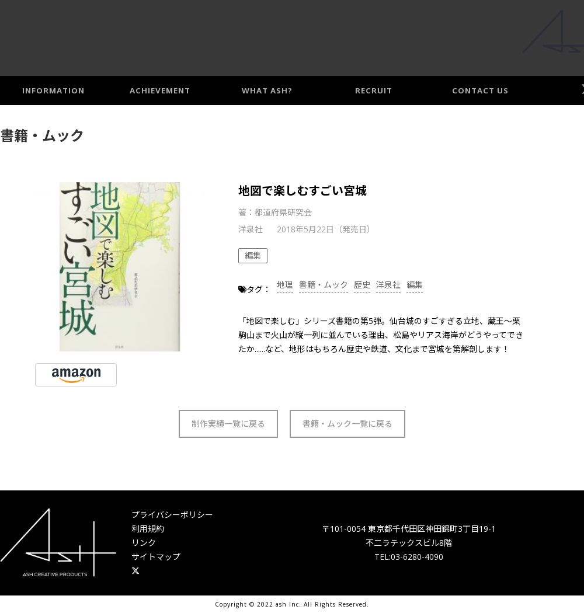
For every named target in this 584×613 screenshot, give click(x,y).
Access (564, 35)
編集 (414, 284)
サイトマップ (155, 556)
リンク (143, 542)
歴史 (362, 284)
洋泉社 (388, 284)
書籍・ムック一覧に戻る (347, 423)
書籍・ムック (323, 284)
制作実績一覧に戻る (228, 423)
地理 (285, 284)
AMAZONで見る (76, 375)
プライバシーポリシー (172, 514)
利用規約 (147, 528)
